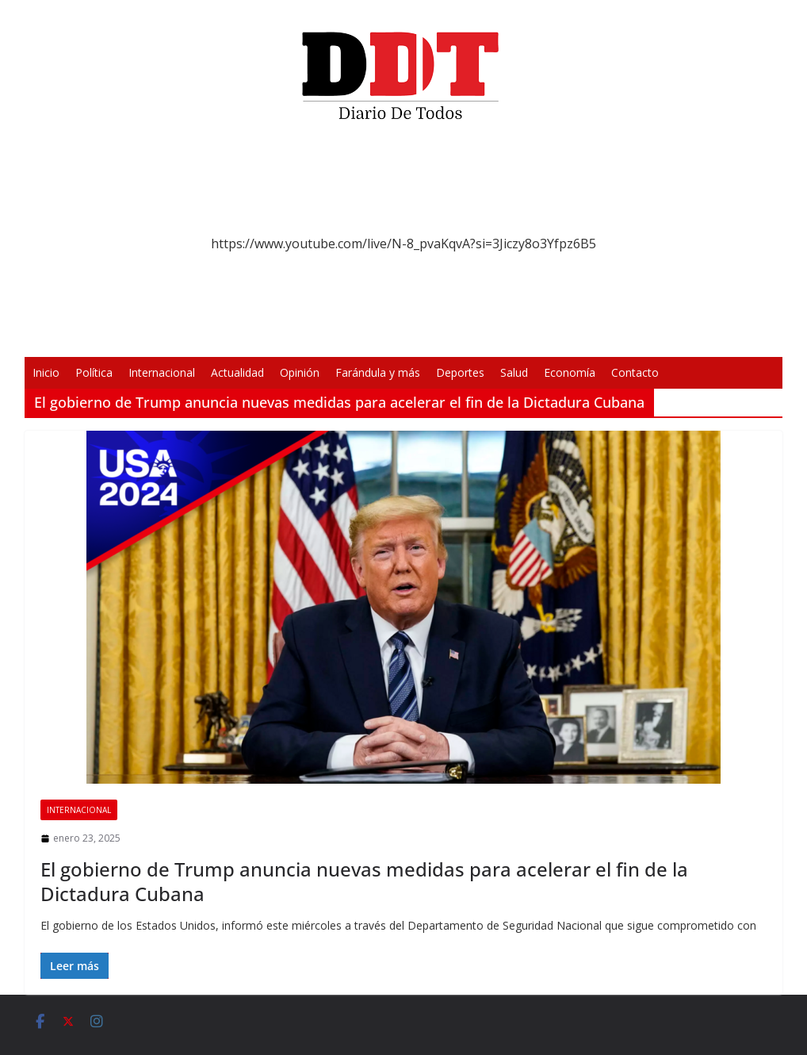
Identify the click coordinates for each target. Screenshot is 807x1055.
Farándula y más (377, 372)
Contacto (635, 372)
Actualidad (237, 372)
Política (94, 372)
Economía (569, 372)
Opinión (299, 372)
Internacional (161, 372)
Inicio (46, 372)
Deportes (460, 372)
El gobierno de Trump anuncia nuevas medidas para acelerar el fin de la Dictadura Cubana (364, 881)
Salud (514, 372)
